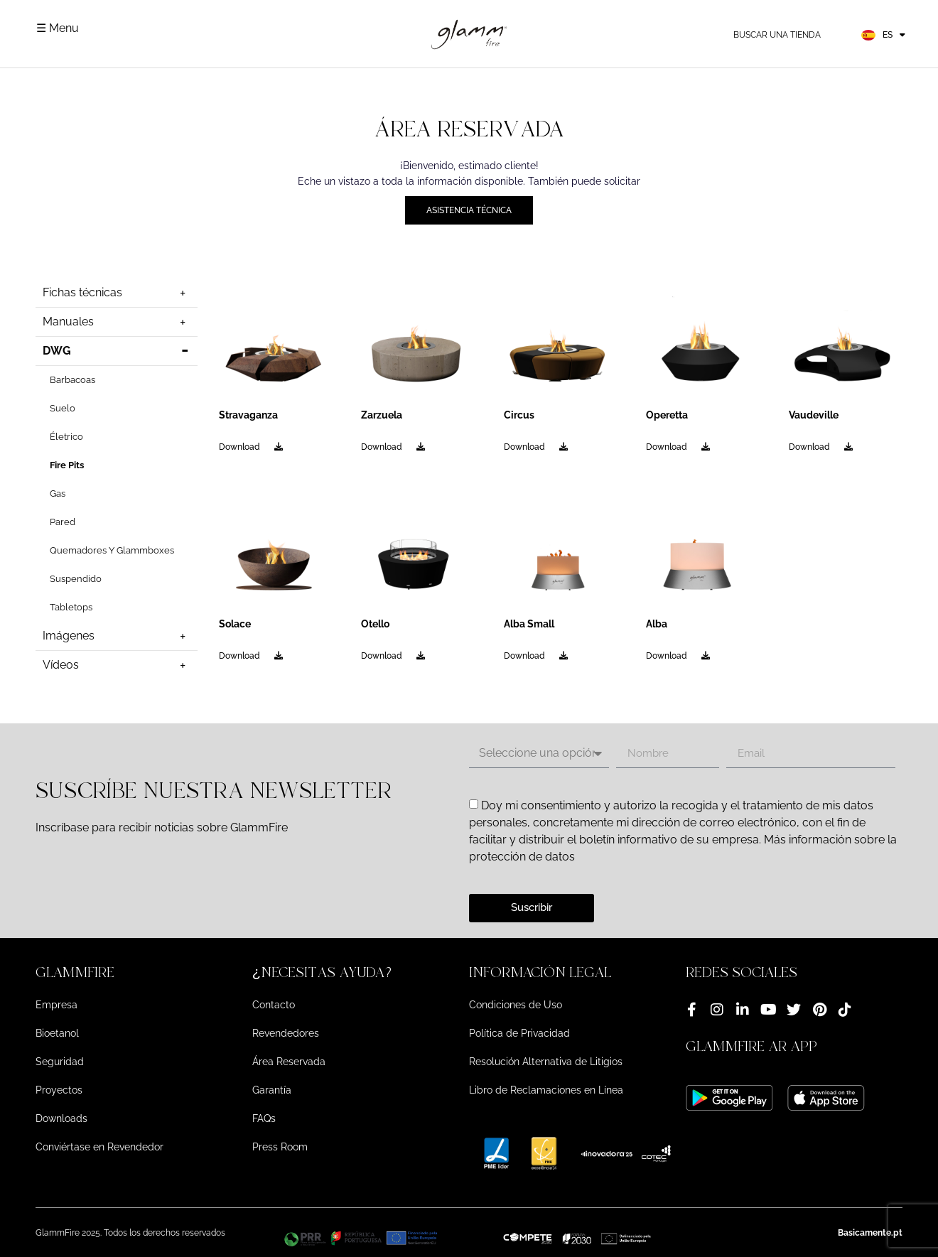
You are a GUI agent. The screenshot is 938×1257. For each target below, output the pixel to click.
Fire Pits (67, 465)
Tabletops (71, 607)
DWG (117, 351)
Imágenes (117, 635)
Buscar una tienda (777, 35)
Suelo (62, 408)
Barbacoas (72, 379)
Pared (62, 522)
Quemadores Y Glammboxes (112, 550)
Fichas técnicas (117, 292)
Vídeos (117, 665)
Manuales (117, 321)
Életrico (66, 436)
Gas (57, 493)
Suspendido (76, 578)
